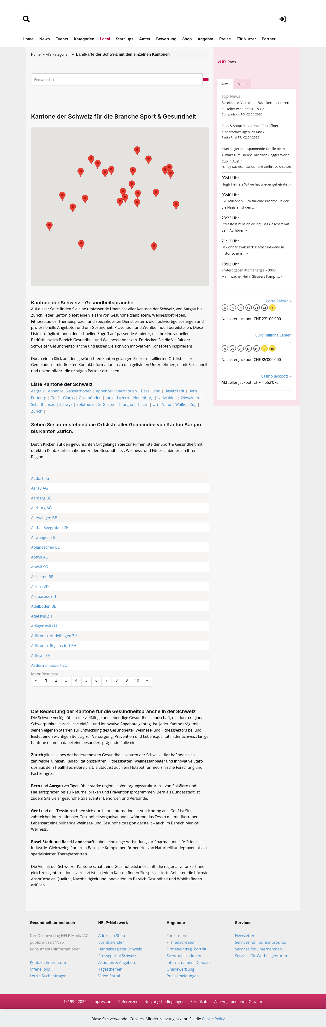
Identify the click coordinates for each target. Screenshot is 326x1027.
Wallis (180, 405)
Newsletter (245, 937)
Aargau (37, 391)
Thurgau (125, 405)
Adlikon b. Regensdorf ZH (54, 646)
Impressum (102, 1003)
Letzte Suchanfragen (48, 977)
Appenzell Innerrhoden (116, 391)
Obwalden (190, 398)
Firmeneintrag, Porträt (187, 951)
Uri (155, 405)
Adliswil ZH (41, 656)
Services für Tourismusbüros (260, 944)
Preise (225, 38)
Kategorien (84, 38)
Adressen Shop (111, 937)
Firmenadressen (181, 944)
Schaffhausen (43, 405)
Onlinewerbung (180, 971)
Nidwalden (167, 398)
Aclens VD (40, 587)
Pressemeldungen (183, 977)
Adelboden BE (43, 607)
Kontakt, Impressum (48, 964)
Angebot (205, 38)
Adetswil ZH (41, 616)
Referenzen (128, 1003)
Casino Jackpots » (276, 382)
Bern (193, 391)
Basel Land (150, 391)
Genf (54, 398)
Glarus (69, 398)
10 (137, 681)
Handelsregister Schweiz (120, 951)
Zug (193, 405)
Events (62, 38)
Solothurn (85, 405)
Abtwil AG (39, 557)
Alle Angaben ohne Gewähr (238, 1003)
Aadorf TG (40, 479)
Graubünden (90, 398)
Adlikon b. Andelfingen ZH (54, 636)
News (44, 38)
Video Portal (109, 977)
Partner (268, 38)
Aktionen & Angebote (117, 964)
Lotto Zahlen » (279, 307)
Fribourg (38, 398)
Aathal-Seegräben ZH (50, 528)
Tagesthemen (110, 971)
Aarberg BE (41, 498)
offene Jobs (40, 971)
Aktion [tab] (243, 83)
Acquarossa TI (43, 597)
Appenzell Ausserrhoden (70, 391)
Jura (109, 398)
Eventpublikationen (184, 957)
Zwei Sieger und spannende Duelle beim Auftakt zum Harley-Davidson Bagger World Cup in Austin (255, 156)
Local (105, 38)
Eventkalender (111, 944)
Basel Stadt (174, 391)
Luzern (123, 398)
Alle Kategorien (57, 54)
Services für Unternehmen (258, 951)
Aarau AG (39, 489)
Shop (187, 38)
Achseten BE (42, 577)
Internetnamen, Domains (189, 964)
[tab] (225, 84)
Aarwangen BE (44, 518)
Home (28, 38)
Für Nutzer (246, 38)
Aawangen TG (43, 538)
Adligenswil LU (44, 626)
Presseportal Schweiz (117, 957)
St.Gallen (106, 405)
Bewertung (166, 38)
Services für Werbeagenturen (261, 957)
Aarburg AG (41, 508)
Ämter (144, 38)
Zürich (36, 411)
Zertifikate (199, 1003)
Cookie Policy (213, 1019)
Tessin (142, 405)
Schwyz (65, 405)
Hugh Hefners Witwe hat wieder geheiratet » (256, 187)
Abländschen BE (45, 548)
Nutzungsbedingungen (164, 1003)
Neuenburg (143, 398)
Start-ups (124, 38)
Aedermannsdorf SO (49, 666)
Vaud (166, 405)
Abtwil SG (39, 567)
